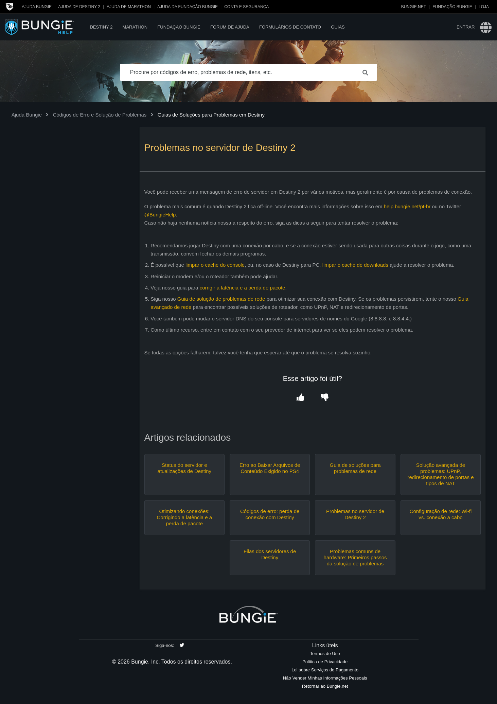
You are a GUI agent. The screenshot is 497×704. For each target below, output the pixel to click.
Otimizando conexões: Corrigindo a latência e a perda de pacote (184, 517)
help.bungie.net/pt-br (407, 206)
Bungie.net (413, 6)
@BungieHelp (160, 214)
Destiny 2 (101, 27)
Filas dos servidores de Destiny (270, 554)
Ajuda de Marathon (129, 6)
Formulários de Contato (290, 27)
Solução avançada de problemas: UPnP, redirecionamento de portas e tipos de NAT (440, 474)
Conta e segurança (246, 6)
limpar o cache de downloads (355, 265)
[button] (300, 397)
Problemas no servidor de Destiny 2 (355, 514)
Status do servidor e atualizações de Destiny (184, 468)
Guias (337, 27)
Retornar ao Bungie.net (325, 686)
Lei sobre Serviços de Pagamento (324, 669)
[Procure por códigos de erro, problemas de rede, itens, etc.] (248, 72)
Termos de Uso (325, 653)
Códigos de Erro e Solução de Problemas (99, 115)
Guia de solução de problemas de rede (221, 299)
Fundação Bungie (452, 6)
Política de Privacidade (325, 661)
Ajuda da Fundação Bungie (187, 6)
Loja (484, 6)
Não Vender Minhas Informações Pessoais (325, 678)
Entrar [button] (466, 27)
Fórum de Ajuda (229, 27)
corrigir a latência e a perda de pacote (242, 288)
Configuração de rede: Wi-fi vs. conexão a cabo (441, 514)
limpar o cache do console (215, 265)
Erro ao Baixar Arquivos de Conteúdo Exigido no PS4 (269, 468)
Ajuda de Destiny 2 (79, 6)
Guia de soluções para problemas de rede (355, 468)
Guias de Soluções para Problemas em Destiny (211, 115)
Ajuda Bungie (37, 6)
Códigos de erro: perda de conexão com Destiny (269, 514)
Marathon (135, 27)
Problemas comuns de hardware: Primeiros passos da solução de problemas (355, 557)
